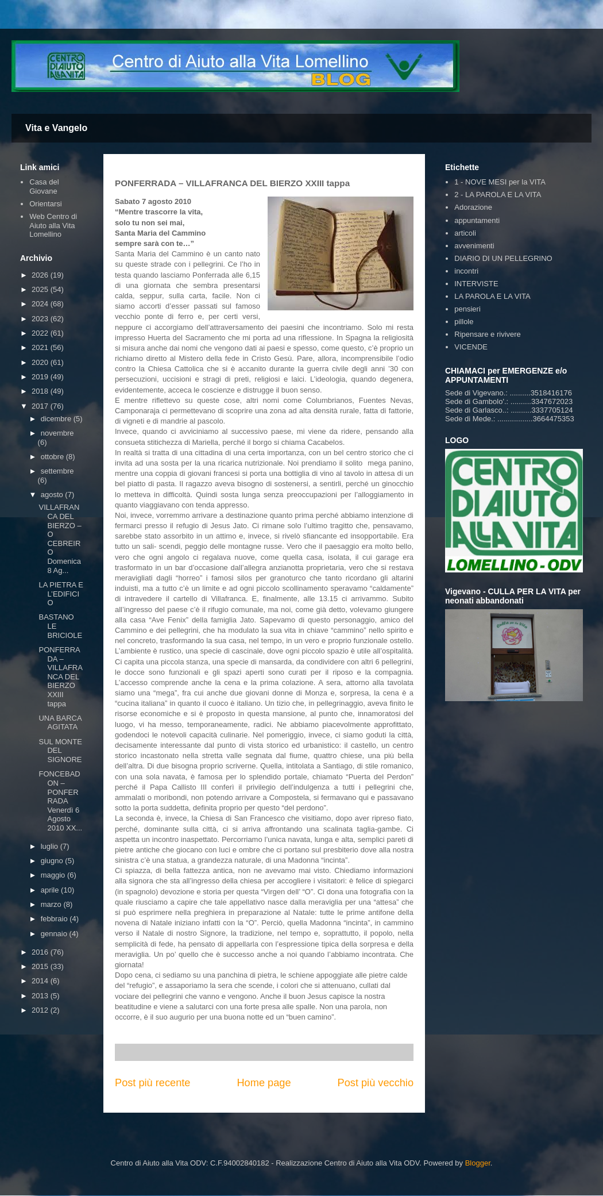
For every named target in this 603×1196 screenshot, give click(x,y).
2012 (41, 1010)
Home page (264, 1083)
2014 (41, 980)
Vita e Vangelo (56, 128)
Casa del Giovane (44, 186)
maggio (54, 875)
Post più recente (152, 1083)
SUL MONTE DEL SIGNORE (60, 750)
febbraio (55, 918)
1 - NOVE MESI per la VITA (500, 182)
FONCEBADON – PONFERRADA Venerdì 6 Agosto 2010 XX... (60, 801)
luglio (50, 846)
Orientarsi (45, 203)
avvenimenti (474, 245)
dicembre (57, 418)
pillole (463, 321)
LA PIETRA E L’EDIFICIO (60, 593)
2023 (41, 318)
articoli (465, 233)
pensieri (467, 309)
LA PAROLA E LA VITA (492, 296)
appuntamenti (477, 220)
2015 (41, 966)
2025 (41, 289)
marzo (52, 904)
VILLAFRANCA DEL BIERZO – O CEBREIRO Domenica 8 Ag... (59, 538)
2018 (41, 391)
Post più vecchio (375, 1083)
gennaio (55, 933)
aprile (51, 890)
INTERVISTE (476, 283)
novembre (57, 433)
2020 (41, 362)
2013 (41, 995)
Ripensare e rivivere (487, 334)
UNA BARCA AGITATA (59, 723)
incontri (466, 271)
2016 (41, 952)
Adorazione (473, 207)
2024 (41, 303)
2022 (41, 333)
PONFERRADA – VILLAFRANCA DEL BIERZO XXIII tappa (60, 676)
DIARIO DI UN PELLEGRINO (503, 258)
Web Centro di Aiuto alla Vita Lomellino (53, 225)
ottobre (53, 456)
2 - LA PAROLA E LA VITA (497, 194)
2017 (41, 406)
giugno (53, 860)
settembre (57, 471)
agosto (53, 494)
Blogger (477, 1163)
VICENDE (471, 347)
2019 (41, 376)
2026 (41, 275)
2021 (41, 347)
